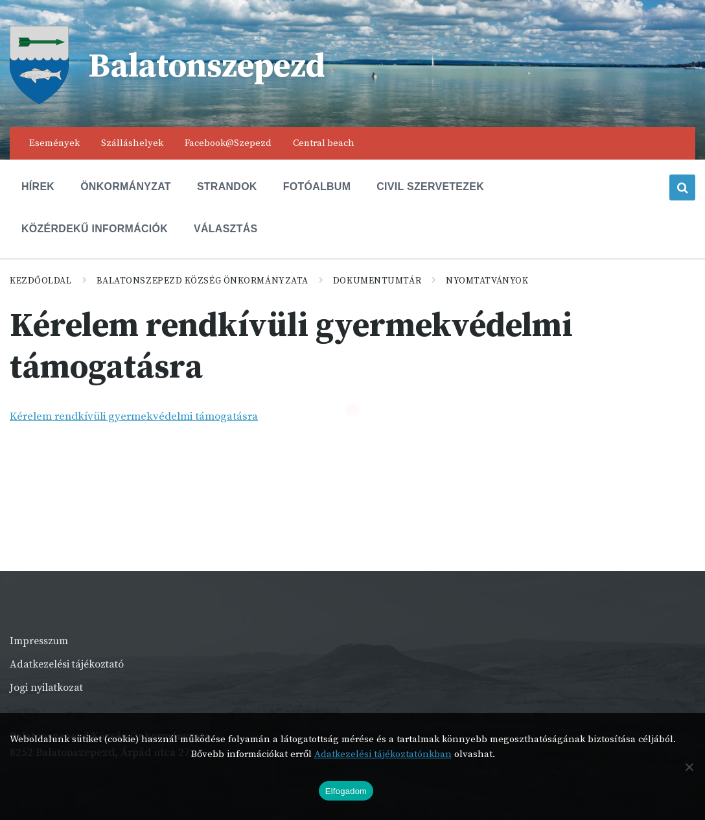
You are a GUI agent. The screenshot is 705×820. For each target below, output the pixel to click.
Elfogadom (346, 791)
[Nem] (688, 766)
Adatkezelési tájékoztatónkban (383, 754)
